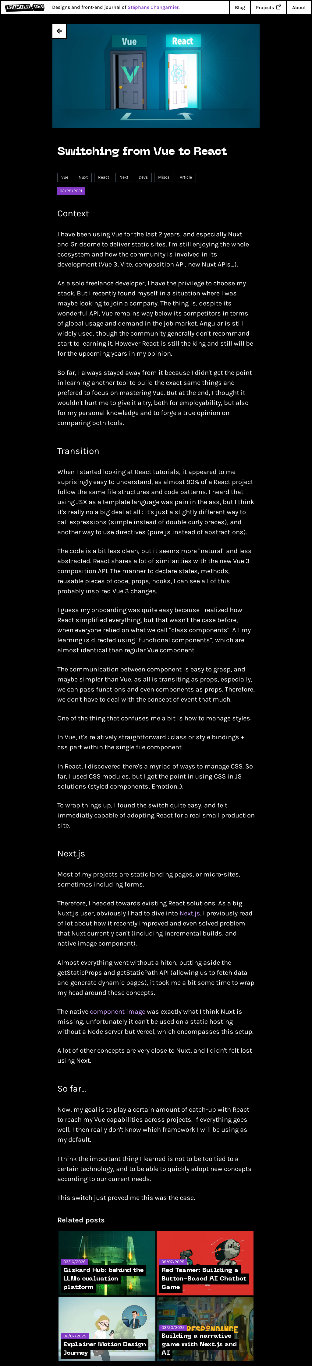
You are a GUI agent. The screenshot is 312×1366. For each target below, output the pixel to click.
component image (117, 1012)
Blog (240, 7)
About (299, 7)
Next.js (189, 913)
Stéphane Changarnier (153, 7)
